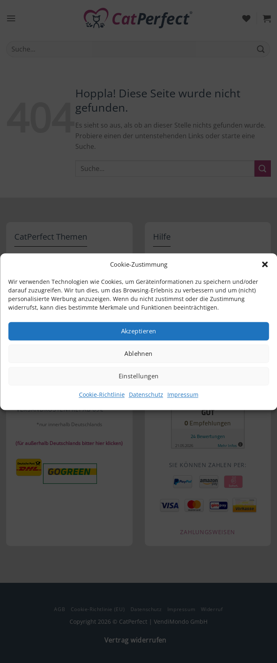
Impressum (182, 394)
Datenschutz (146, 394)
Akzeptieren (138, 331)
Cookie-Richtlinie (102, 394)
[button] (265, 264)
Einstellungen (139, 376)
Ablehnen (138, 353)
